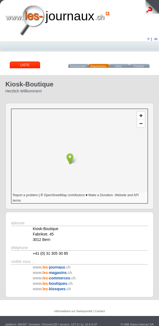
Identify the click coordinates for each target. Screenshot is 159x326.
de (156, 39)
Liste (24, 65)
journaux (70, 16)
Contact (139, 66)
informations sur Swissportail (73, 311)
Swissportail (78, 66)
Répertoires (98, 66)
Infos (118, 66)
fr (149, 39)
